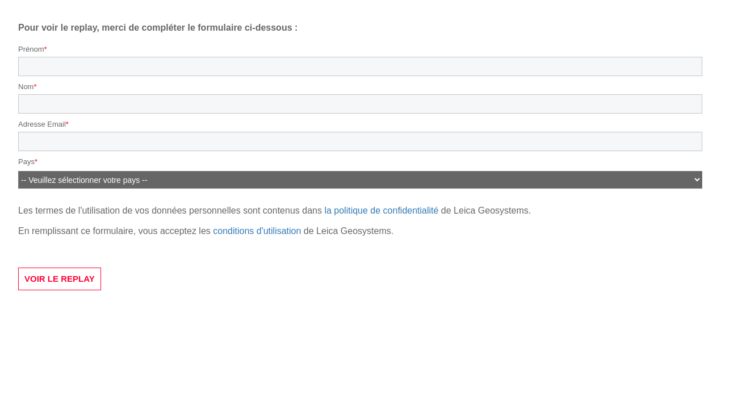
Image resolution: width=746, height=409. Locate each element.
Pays (26, 161)
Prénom (31, 49)
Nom (25, 86)
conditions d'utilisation (257, 231)
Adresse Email (42, 124)
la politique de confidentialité (381, 210)
